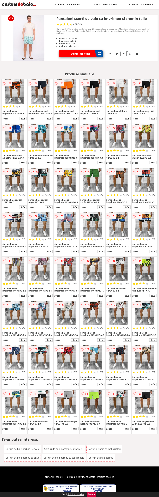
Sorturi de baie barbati (101, 457)
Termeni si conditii (54, 476)
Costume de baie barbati (105, 4)
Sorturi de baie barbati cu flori (104, 449)
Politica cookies (105, 476)
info (23, 118)
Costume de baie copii (141, 4)
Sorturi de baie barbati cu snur (22, 457)
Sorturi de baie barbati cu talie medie (64, 457)
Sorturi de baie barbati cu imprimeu (63, 449)
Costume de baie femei (68, 4)
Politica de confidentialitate (80, 476)
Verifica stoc (87, 53)
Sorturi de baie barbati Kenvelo (23, 449)
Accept (91, 494)
